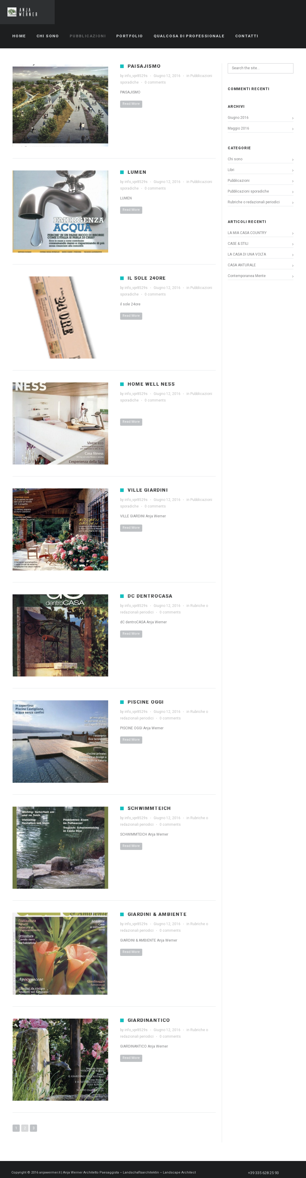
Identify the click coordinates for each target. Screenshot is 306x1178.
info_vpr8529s (136, 76)
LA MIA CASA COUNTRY (247, 233)
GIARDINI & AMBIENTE (157, 914)
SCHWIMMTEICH (149, 808)
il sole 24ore (147, 278)
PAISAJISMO (144, 66)
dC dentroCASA (150, 596)
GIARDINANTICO (149, 1020)
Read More (131, 104)
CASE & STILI (238, 244)
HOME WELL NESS (151, 384)
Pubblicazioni (239, 181)
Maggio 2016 (238, 128)
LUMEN (137, 172)
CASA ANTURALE (242, 265)
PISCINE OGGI (146, 702)
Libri (231, 170)
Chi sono (235, 159)
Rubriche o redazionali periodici (254, 202)
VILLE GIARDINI (148, 490)
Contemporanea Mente (247, 276)
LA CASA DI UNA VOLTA (247, 254)
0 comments (155, 82)
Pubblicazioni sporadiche (248, 191)
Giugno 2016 (238, 118)
